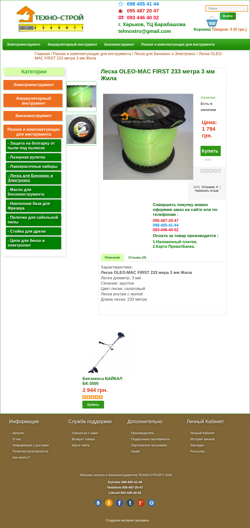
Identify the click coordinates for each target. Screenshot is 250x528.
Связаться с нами (85, 433)
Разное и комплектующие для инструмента (178, 44)
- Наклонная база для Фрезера (29, 205)
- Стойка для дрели (27, 231)
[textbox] (226, 8)
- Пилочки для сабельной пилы (33, 219)
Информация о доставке (31, 445)
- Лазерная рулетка (26, 157)
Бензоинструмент (120, 44)
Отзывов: (210, 187)
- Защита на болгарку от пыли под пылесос (31, 145)
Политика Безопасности (30, 451)
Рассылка (197, 451)
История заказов (202, 439)
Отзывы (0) (137, 257)
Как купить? (21, 457)
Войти (228, 16)
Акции (135, 451)
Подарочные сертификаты (150, 439)
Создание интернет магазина (127, 520)
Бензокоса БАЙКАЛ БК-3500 (102, 381)
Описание (112, 257)
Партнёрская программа (149, 445)
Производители (142, 433)
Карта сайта (80, 445)
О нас (17, 439)
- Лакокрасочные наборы (33, 166)
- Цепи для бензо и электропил (26, 242)
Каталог (18, 433)
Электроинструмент (23, 44)
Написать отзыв (207, 190)
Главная (42, 54)
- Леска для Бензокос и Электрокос (30, 177)
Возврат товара (83, 439)
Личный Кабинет (202, 433)
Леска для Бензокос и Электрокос (165, 54)
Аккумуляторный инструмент (72, 44)
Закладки (197, 445)
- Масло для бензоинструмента (26, 191)
